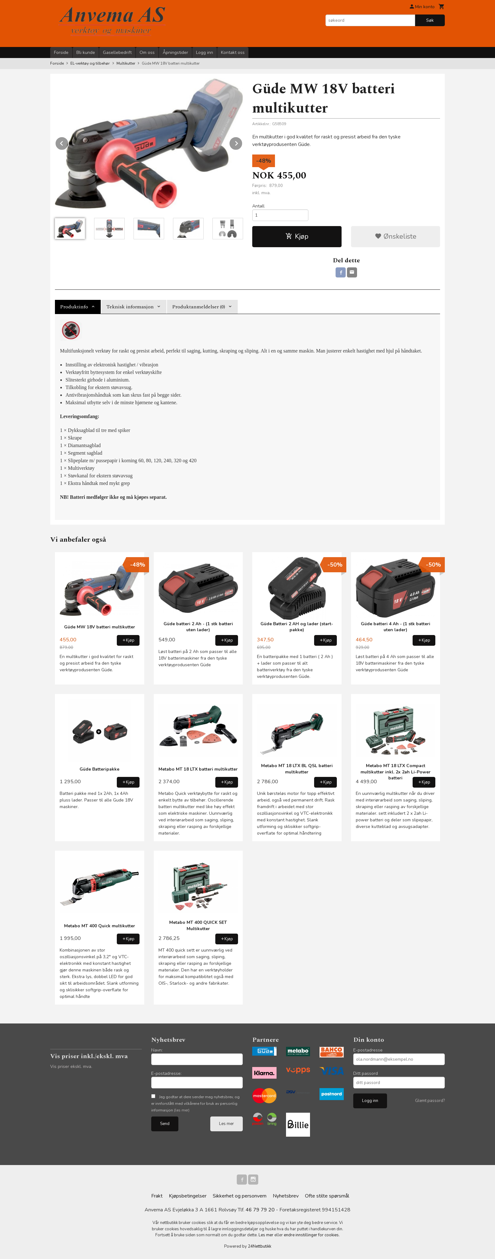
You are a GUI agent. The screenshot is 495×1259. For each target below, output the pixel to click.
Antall (258, 206)
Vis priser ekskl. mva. (71, 1067)
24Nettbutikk (259, 1246)
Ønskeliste (395, 236)
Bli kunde (85, 52)
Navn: (157, 1050)
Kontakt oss (233, 52)
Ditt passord (365, 1073)
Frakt (157, 1195)
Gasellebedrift (117, 52)
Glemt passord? (430, 1101)
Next (242, 142)
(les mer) (181, 1110)
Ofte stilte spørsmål (327, 1195)
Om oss (147, 52)
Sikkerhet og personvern (239, 1195)
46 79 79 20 (260, 1209)
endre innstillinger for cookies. (312, 1235)
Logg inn (204, 52)
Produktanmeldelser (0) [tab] (198, 307)
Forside (61, 52)
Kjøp (296, 236)
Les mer (226, 1124)
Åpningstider (175, 52)
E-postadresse (368, 1050)
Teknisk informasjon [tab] (130, 307)
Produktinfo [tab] (74, 307)
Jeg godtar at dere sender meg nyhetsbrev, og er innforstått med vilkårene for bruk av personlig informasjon (195, 1103)
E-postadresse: (166, 1073)
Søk (430, 20)
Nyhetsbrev (286, 1195)
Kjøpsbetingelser (187, 1195)
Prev (68, 142)
